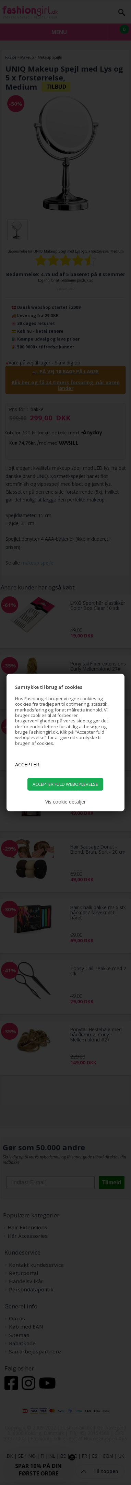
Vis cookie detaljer (65, 802)
